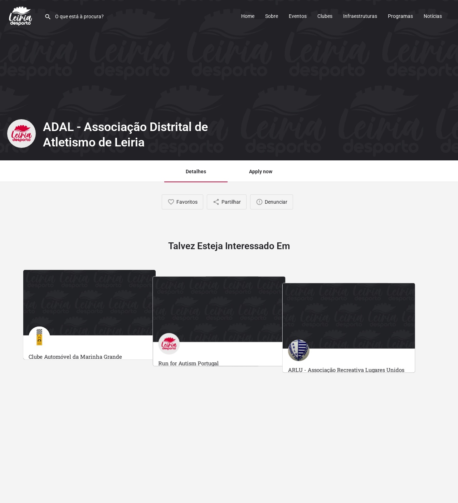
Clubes (324, 16)
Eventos (298, 16)
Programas (400, 16)
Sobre (271, 16)
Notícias (433, 16)
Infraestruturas (360, 16)
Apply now (260, 171)
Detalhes (196, 171)
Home (247, 16)
